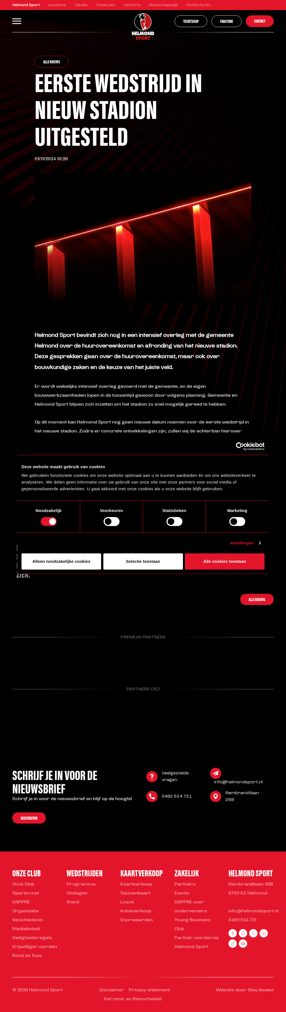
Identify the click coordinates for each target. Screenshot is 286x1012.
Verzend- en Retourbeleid (133, 999)
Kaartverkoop (136, 884)
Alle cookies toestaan (224, 561)
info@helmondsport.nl (238, 783)
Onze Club (23, 884)
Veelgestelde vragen (175, 777)
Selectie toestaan (143, 561)
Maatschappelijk (163, 5)
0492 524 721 (177, 797)
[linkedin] (263, 933)
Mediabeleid (26, 929)
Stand (72, 902)
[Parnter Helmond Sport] (31, 659)
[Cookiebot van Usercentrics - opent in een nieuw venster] (240, 446)
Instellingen (242, 542)
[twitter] (253, 933)
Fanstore (132, 5)
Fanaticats (105, 5)
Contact (259, 21)
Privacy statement (149, 990)
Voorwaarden (136, 920)
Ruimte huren (199, 5)
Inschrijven (29, 818)
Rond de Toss (27, 956)
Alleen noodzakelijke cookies (61, 561)
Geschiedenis (27, 920)
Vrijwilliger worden (34, 947)
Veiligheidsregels (32, 938)
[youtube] (243, 943)
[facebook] (232, 933)
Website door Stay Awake (245, 990)
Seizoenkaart (135, 893)
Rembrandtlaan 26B (242, 797)
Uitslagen (76, 893)
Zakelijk (81, 5)
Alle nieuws (51, 61)
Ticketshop (191, 21)
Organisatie (25, 911)
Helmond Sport (26, 5)
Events (182, 893)
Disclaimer (111, 990)
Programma (81, 884)
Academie (57, 5)
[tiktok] (232, 943)
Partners (185, 884)
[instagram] (243, 933)
